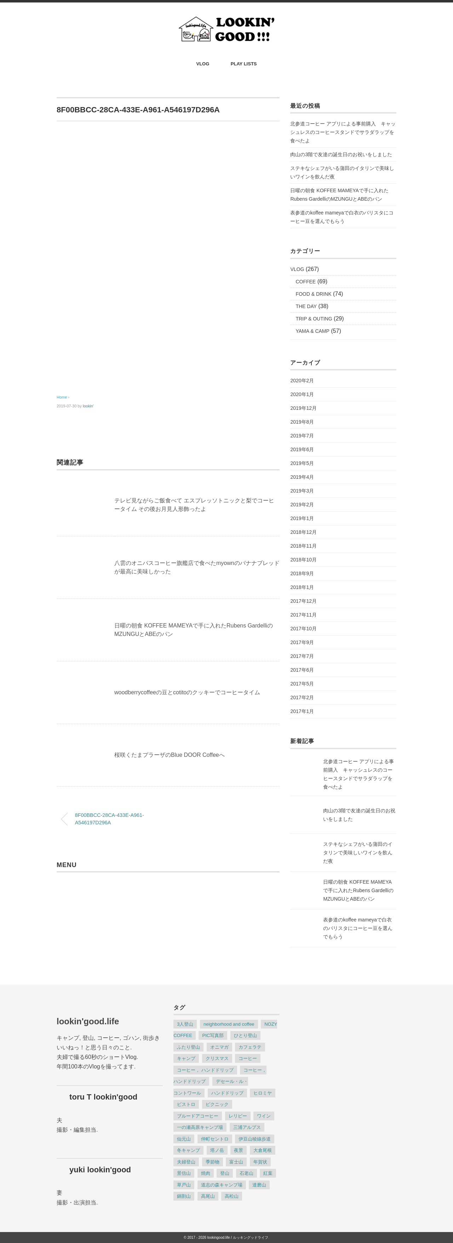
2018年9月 (302, 573)
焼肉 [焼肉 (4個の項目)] (205, 1173)
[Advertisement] (168, 324)
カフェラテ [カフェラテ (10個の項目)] (250, 1047)
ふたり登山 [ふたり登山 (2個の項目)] (188, 1047)
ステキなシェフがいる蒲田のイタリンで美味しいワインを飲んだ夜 (342, 172)
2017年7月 (302, 656)
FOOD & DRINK (313, 294)
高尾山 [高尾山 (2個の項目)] (208, 1196)
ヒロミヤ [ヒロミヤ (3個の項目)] (262, 1093)
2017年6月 (302, 670)
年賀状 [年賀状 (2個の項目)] (260, 1162)
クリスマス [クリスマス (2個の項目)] (217, 1058)
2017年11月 (303, 615)
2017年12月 (303, 601)
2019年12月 (303, 408)
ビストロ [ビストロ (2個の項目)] (186, 1104)
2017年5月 (302, 684)
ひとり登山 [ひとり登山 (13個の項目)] (245, 1035)
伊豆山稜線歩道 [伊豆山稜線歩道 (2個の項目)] (255, 1139)
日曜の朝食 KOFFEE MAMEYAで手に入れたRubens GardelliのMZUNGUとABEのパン (339, 195)
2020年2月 (302, 380)
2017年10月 (303, 628)
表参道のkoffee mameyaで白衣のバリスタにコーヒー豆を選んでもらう (341, 217)
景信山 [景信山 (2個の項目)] (184, 1173)
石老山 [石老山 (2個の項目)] (246, 1173)
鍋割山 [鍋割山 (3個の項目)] (184, 1196)
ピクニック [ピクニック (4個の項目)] (217, 1104)
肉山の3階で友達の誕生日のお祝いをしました (341, 154)
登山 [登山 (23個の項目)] (224, 1173)
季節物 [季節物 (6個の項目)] (212, 1162)
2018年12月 (303, 532)
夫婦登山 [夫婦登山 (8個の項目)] (186, 1162)
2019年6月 (302, 449)
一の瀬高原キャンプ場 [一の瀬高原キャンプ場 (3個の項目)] (200, 1127)
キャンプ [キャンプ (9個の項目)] (186, 1058)
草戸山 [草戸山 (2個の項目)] (184, 1185)
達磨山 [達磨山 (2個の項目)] (259, 1185)
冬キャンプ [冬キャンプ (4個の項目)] (188, 1150)
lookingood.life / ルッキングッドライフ (237, 1237)
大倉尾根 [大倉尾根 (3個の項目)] (262, 1150)
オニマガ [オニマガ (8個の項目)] (219, 1047)
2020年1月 (302, 394)
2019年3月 (302, 491)
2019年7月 (302, 435)
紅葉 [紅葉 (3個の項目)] (268, 1173)
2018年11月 (303, 546)
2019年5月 (302, 463)
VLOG (203, 63)
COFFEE (306, 281)
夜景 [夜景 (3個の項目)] (238, 1150)
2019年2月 (302, 504)
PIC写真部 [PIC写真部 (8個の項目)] (213, 1035)
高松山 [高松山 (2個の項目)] (232, 1196)
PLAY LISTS (244, 63)
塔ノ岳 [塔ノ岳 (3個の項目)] (217, 1150)
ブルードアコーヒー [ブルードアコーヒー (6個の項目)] (197, 1116)
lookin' (88, 406)
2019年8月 (302, 422)
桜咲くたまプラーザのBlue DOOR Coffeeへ (169, 755)
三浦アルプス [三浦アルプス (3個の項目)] (247, 1127)
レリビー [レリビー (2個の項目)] (238, 1116)
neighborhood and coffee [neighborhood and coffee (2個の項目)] (228, 1024)
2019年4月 (302, 477)
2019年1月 (302, 518)
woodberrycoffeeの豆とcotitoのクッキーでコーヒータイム (187, 692)
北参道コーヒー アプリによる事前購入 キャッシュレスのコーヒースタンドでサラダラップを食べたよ (343, 132)
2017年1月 (302, 711)
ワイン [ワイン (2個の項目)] (264, 1116)
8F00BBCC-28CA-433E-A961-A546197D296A (109, 819)
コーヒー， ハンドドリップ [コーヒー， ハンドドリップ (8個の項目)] (205, 1070)
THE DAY (306, 306)
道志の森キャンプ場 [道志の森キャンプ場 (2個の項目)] (221, 1185)
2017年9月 (302, 642)
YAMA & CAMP (312, 331)
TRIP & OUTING (314, 319)
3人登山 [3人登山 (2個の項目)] (185, 1024)
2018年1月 (302, 587)
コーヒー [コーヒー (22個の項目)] (248, 1058)
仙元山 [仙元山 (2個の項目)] (184, 1139)
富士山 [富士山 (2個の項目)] (236, 1162)
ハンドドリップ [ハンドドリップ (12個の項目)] (227, 1093)
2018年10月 (303, 559)
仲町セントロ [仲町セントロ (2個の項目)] (215, 1139)
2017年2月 (302, 697)
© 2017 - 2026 (195, 1237)
